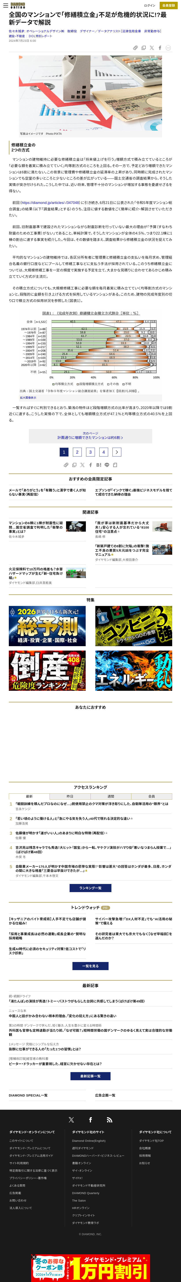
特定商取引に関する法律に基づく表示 (33, 1170)
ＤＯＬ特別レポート (40, 36)
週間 (110, 796)
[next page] (117, 452)
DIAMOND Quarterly (86, 1193)
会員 (151, 796)
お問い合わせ (18, 1200)
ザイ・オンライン (82, 1170)
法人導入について (20, 1208)
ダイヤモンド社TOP (151, 1140)
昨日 (70, 796)
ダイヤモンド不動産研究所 (88, 1185)
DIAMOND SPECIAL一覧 (28, 1095)
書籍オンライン (81, 1163)
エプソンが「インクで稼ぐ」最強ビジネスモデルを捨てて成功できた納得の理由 (133, 492)
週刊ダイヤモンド (83, 1148)
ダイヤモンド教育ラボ (85, 1223)
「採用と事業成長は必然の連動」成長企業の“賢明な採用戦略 (47, 936)
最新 (29, 796)
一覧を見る (90, 966)
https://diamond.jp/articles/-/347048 (50, 203)
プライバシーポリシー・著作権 (28, 1178)
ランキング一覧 (90, 888)
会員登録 (168, 5)
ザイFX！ (77, 1178)
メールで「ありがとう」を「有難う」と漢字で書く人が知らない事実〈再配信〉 (47, 492)
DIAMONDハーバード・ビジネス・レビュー (98, 1155)
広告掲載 (15, 1193)
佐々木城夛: (85, 31)
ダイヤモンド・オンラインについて (32, 1132)
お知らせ (144, 1163)
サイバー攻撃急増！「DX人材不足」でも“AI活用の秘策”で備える (133, 921)
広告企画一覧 (105, 1095)
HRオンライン (81, 1208)
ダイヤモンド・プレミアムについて (30, 1148)
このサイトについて (21, 1140)
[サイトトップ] (16, 5)
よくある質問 (17, 1185)
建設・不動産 (17, 36)
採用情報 (145, 1155)
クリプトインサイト (83, 1215)
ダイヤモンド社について (155, 1132)
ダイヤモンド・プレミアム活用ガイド (31, 1155)
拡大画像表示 (28, 397)
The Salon (79, 1200)
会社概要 (145, 1148)
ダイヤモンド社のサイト (88, 1132)
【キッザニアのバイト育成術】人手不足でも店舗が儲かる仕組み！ (47, 921)
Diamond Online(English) (89, 1140)
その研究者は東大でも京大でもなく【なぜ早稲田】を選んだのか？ (133, 936)
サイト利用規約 (19, 1163)
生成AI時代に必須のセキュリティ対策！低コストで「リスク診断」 (47, 951)
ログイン (149, 5)
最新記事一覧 (90, 1076)
